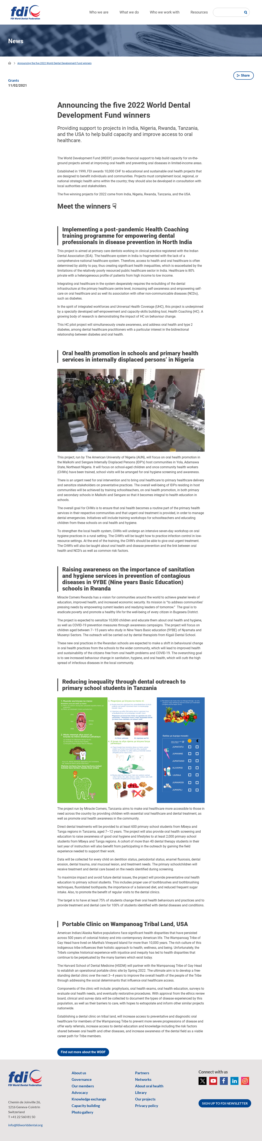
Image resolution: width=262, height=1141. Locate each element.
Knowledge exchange (89, 1099)
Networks (143, 1079)
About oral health (149, 1086)
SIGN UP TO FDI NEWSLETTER (225, 1103)
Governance (82, 1079)
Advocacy (80, 1092)
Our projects (145, 1099)
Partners (142, 1073)
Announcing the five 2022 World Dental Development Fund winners (54, 63)
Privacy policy (146, 1105)
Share (245, 75)
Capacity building (86, 1105)
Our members (83, 1086)
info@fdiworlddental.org (25, 1125)
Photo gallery (82, 1112)
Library (141, 1092)
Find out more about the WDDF (83, 1052)
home (9, 63)
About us (79, 1073)
